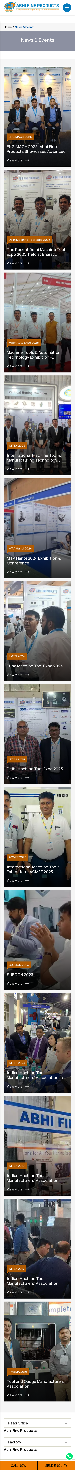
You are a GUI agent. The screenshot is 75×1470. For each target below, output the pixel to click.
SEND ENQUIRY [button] (56, 1465)
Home (8, 27)
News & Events (25, 27)
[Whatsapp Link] (69, 1457)
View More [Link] (18, 160)
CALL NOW (18, 1465)
